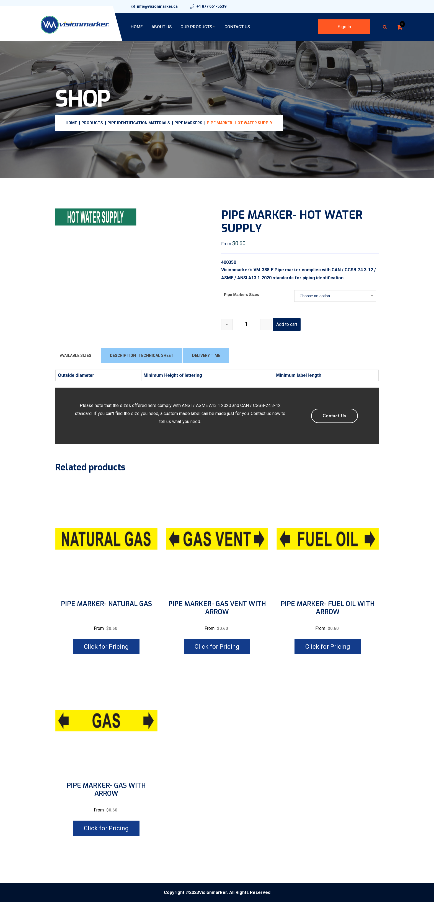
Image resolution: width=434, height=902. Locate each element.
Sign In (344, 26)
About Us (161, 26)
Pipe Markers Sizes (241, 294)
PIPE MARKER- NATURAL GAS (106, 604)
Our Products (196, 26)
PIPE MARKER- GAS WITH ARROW (106, 790)
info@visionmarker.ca (157, 6)
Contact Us (237, 26)
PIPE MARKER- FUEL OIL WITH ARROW (328, 608)
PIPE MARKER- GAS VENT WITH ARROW (217, 608)
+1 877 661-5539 (211, 6)
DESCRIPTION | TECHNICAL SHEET (142, 355)
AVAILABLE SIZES (75, 355)
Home (137, 26)
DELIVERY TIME (206, 355)
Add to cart (286, 324)
